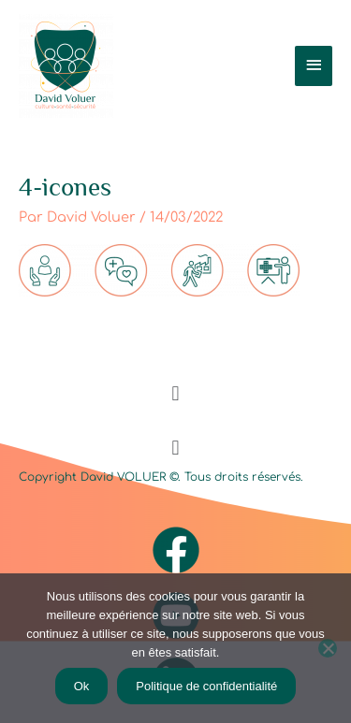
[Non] (327, 648)
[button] (175, 393)
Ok (82, 686)
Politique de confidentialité (206, 686)
